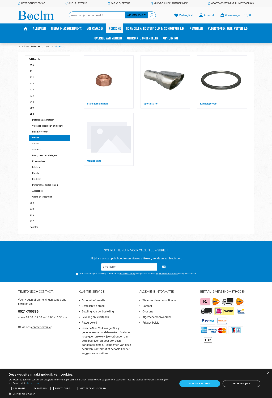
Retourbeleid (89, 322)
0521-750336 (28, 311)
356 (32, 65)
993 (32, 208)
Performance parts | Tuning (45, 185)
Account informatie (93, 300)
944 (32, 101)
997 (32, 221)
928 (32, 95)
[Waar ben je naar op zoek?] (97, 15)
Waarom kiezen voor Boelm (159, 300)
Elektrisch (36, 179)
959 (32, 107)
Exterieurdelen (38, 161)
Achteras (36, 149)
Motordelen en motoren (43, 120)
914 (32, 83)
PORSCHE (34, 59)
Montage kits (94, 160)
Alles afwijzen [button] (241, 383)
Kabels (35, 173)
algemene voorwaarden (167, 273)
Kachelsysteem (208, 103)
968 (32, 202)
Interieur (36, 167)
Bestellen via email (93, 306)
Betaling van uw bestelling (98, 311)
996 (32, 215)
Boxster (34, 227)
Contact (147, 306)
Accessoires (37, 191)
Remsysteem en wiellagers (44, 155)
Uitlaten (35, 137)
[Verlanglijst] (183, 15)
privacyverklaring (127, 273)
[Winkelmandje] (235, 15)
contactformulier (41, 327)
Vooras (35, 143)
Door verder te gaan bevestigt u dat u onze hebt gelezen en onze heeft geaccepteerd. (137, 273)
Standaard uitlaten (97, 103)
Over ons (147, 311)
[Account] (206, 15)
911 (32, 71)
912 (32, 77)
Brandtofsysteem (40, 132)
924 (32, 89)
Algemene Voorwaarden (157, 317)
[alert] (136, 383)
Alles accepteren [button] (199, 383)
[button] (91, 393)
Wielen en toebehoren (42, 197)
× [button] (268, 373)
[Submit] (164, 267)
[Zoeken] (152, 15)
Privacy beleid (150, 322)
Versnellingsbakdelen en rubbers (47, 126)
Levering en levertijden (95, 317)
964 (32, 113)
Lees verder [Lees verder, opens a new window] (33, 383)
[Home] (25, 28)
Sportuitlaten (150, 103)
